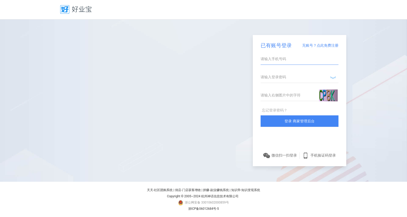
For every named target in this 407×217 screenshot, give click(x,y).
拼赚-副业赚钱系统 (216, 190)
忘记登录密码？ (274, 110)
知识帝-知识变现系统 (245, 190)
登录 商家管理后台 (299, 121)
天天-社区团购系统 (160, 190)
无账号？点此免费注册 (320, 45)
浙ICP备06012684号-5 (203, 209)
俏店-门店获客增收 (188, 190)
